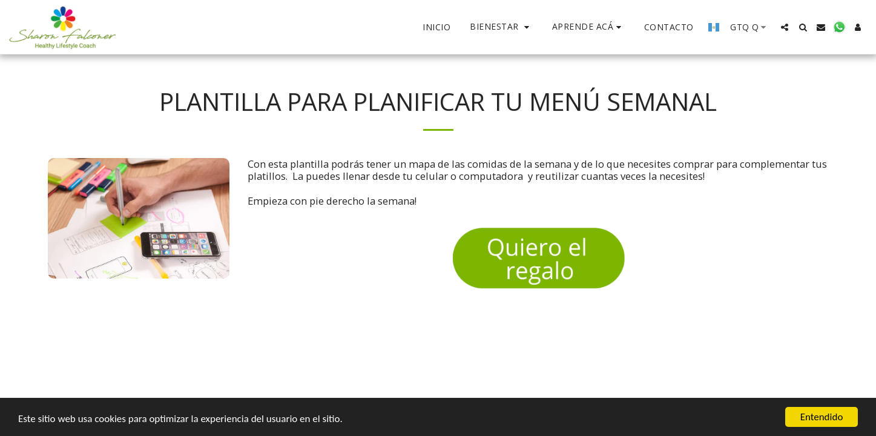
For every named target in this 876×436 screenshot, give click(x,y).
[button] (501, 27)
